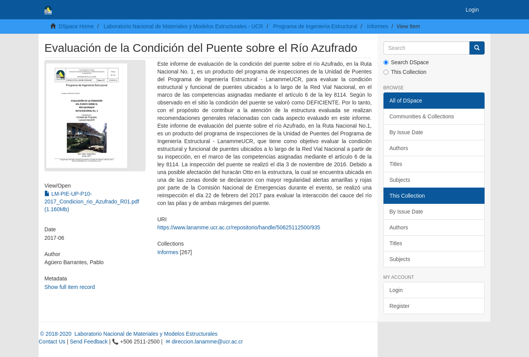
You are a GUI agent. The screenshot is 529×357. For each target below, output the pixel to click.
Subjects (400, 180)
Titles (396, 164)
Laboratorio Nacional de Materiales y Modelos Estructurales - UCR (183, 26)
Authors (399, 148)
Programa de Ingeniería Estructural (315, 26)
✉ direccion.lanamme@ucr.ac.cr (203, 341)
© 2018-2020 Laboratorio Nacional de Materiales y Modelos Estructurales (128, 334)
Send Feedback (89, 341)
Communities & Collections (422, 116)
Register (400, 306)
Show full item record (69, 287)
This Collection (405, 72)
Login (396, 290)
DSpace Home (76, 26)
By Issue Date (406, 132)
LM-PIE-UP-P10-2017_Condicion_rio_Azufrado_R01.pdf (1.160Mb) (91, 201)
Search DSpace (406, 62)
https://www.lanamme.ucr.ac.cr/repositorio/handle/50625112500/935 (238, 227)
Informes (377, 26)
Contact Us (52, 341)
